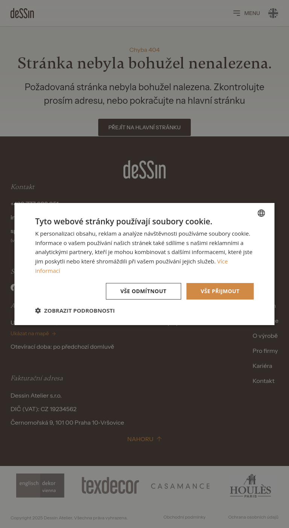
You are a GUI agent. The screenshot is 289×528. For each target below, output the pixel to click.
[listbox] (261, 213)
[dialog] (144, 264)
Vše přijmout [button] (220, 291)
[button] (75, 310)
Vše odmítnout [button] (143, 291)
